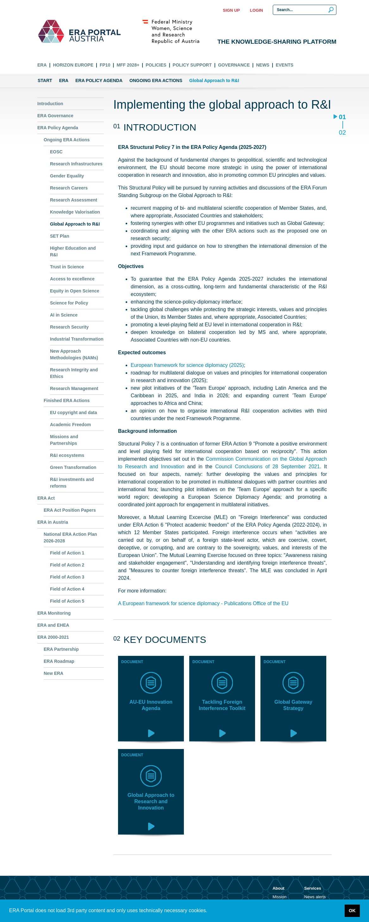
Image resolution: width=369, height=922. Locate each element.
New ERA (53, 673)
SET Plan (59, 236)
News (262, 64)
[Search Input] (304, 10)
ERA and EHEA (53, 625)
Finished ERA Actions (67, 400)
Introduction (50, 103)
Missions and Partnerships (64, 440)
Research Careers (69, 187)
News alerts (315, 896)
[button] (209, 911)
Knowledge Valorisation (75, 211)
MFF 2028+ (127, 64)
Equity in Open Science (74, 290)
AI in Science (64, 314)
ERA (42, 64)
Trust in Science (67, 266)
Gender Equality (67, 175)
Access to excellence (72, 278)
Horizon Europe (73, 64)
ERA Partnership (61, 649)
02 (342, 132)
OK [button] (352, 910)
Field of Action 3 (67, 576)
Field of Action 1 (67, 552)
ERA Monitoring (54, 613)
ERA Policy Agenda (98, 80)
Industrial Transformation (76, 339)
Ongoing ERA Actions (155, 80)
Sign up (231, 10)
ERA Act (46, 498)
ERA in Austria (52, 522)
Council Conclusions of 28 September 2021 (267, 466)
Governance (234, 64)
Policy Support (192, 64)
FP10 (105, 64)
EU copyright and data (73, 412)
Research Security (69, 327)
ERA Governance (55, 115)
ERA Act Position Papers (70, 510)
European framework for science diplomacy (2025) (187, 365)
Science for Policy (69, 302)
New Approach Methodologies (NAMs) (74, 354)
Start (45, 80)
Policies (156, 64)
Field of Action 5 (67, 601)
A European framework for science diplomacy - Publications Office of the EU (203, 603)
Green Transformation (73, 467)
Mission (279, 896)
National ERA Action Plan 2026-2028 (70, 537)
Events (284, 64)
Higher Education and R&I (73, 251)
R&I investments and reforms (72, 483)
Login (256, 10)
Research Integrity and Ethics (74, 373)
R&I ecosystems (67, 455)
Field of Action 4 (67, 589)
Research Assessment (73, 199)
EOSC (56, 151)
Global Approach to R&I (75, 224)
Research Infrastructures (76, 163)
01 (342, 117)
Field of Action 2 (67, 564)
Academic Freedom (70, 424)
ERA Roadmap (59, 661)
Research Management (74, 388)
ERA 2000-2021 (53, 637)
